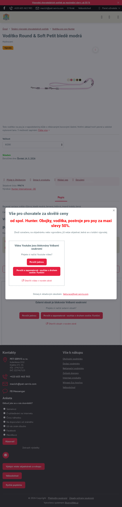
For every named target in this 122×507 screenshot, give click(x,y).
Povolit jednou (37, 262)
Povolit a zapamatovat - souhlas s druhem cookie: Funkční (37, 271)
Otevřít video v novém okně (37, 280)
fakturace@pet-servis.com (75, 294)
